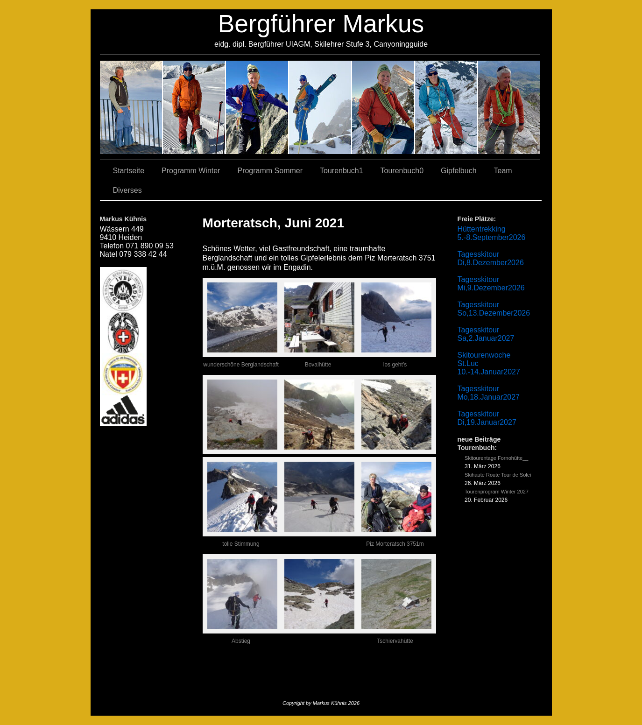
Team (503, 171)
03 (194, 107)
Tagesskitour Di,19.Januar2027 (487, 418)
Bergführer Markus (321, 23)
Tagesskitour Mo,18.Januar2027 (489, 393)
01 (383, 107)
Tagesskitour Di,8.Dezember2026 (491, 258)
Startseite (129, 171)
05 (446, 107)
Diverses (127, 190)
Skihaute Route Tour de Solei (498, 475)
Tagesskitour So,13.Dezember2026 (494, 309)
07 (257, 107)
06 (509, 107)
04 (320, 107)
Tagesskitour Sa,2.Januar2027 (486, 334)
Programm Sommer (270, 171)
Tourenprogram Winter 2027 (497, 491)
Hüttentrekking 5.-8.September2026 (492, 233)
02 (131, 107)
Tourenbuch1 (341, 171)
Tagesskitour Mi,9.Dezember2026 (491, 283)
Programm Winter (191, 171)
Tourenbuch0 (402, 171)
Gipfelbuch (459, 171)
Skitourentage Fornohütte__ (496, 458)
